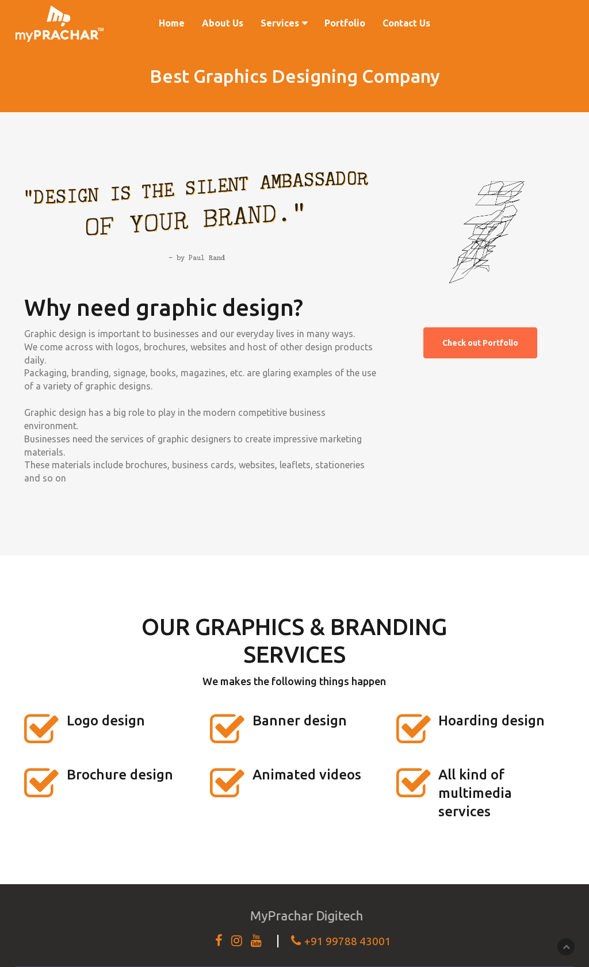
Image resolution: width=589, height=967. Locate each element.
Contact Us (406, 23)
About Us (222, 23)
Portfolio (344, 23)
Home (172, 23)
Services (280, 23)
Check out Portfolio (480, 342)
